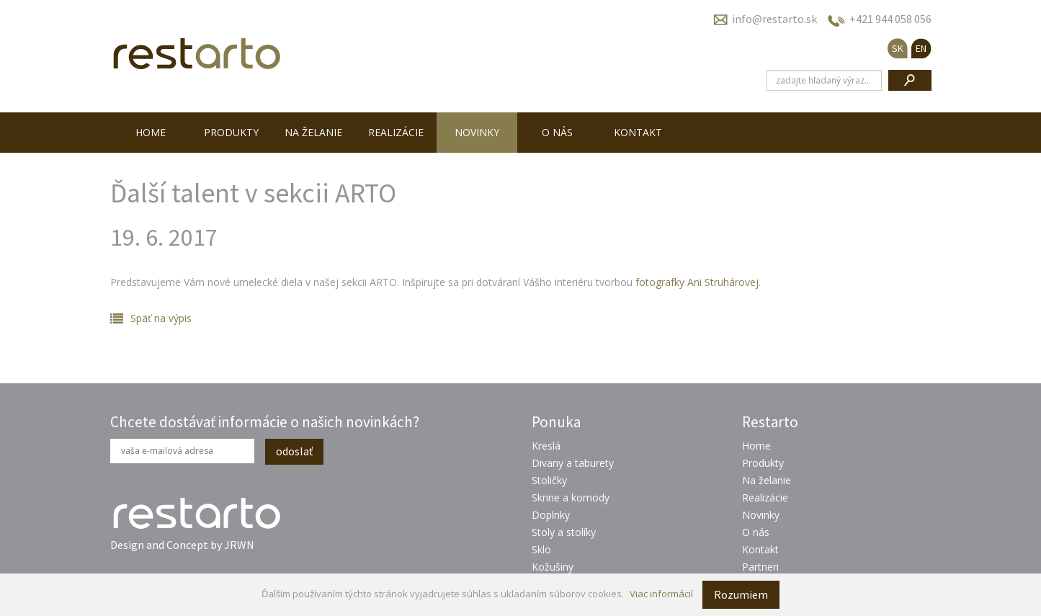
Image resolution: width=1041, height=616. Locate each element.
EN (921, 48)
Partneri (760, 566)
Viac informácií (661, 593)
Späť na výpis (161, 318)
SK (897, 48)
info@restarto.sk (774, 19)
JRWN (239, 544)
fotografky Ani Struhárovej (697, 282)
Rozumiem (741, 594)
